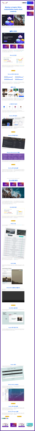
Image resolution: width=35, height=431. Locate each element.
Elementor (15, 309)
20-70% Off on (31, 2)
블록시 (21, 51)
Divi (17, 309)
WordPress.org (12, 26)
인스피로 (10, 202)
